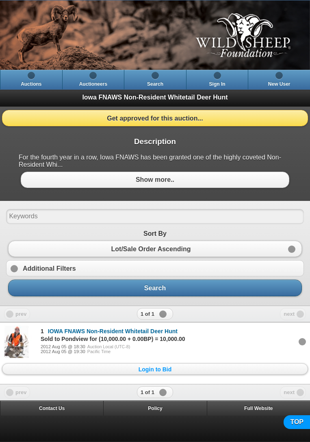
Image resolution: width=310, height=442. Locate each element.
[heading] (155, 35)
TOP (296, 421)
